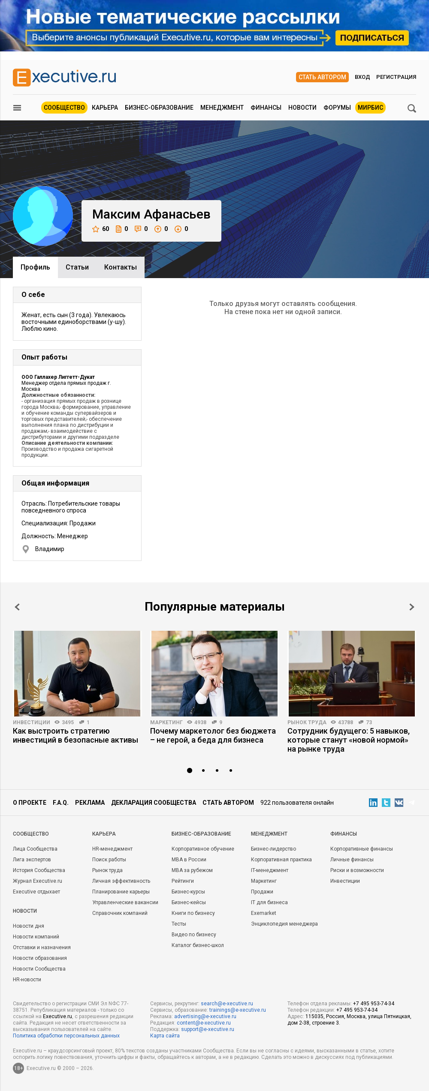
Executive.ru (57, 1016)
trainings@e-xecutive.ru (237, 1010)
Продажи (262, 892)
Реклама (90, 802)
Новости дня (28, 926)
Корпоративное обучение (203, 849)
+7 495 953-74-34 (373, 1004)
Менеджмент (222, 107)
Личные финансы (352, 860)
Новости (302, 107)
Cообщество (31, 834)
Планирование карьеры (121, 892)
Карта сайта (165, 1036)
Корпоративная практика (281, 860)
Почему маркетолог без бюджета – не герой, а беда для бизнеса (213, 735)
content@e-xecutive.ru (204, 1023)
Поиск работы (109, 860)
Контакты (120, 267)
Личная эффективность (121, 881)
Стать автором (322, 77)
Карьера (105, 107)
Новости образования (40, 958)
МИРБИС (370, 107)
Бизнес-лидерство (273, 849)
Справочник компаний (120, 913)
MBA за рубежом (192, 870)
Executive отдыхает (36, 892)
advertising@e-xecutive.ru (205, 1016)
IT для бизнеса (269, 902)
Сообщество (64, 107)
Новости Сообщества (39, 969)
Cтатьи (77, 267)
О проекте (29, 802)
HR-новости (27, 980)
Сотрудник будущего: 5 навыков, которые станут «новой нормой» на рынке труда (348, 739)
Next (412, 607)
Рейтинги (183, 881)
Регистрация (396, 77)
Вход (362, 77)
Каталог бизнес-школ (198, 945)
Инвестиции (31, 722)
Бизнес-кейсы (189, 902)
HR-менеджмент (112, 849)
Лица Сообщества (35, 849)
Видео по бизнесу (194, 935)
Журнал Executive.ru (37, 881)
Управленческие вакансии (125, 902)
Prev (17, 607)
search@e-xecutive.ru (227, 1004)
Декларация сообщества (153, 802)
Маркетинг (166, 722)
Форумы (337, 107)
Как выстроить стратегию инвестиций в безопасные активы (75, 735)
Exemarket (263, 913)
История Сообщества (39, 870)
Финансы (266, 107)
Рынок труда (306, 722)
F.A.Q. (61, 802)
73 (369, 722)
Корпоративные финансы (361, 849)
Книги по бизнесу (193, 913)
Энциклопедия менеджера (284, 924)
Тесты (179, 924)
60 (100, 229)
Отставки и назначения (42, 947)
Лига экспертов (32, 860)
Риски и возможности (357, 870)
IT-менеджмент (269, 870)
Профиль (35, 267)
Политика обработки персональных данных (66, 1036)
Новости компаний (36, 937)
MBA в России (189, 860)
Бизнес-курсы (188, 892)
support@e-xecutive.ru (207, 1029)
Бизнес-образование (159, 107)
